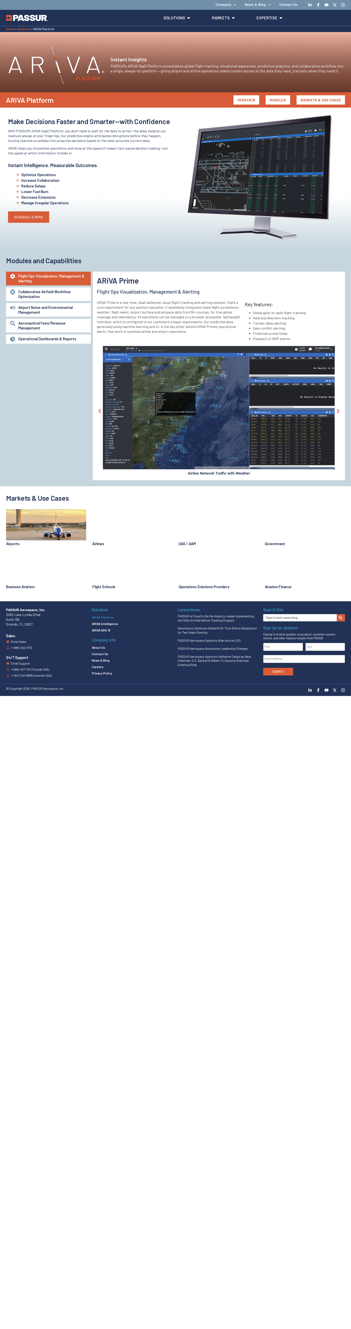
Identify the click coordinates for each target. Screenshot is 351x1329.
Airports (12, 543)
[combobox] (300, 617)
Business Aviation (20, 586)
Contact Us (288, 4)
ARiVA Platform (103, 617)
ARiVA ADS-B (101, 630)
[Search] (341, 617)
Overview (246, 100)
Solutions (23, 29)
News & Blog (258, 4)
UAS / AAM (187, 543)
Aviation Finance (278, 586)
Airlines (98, 543)
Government (275, 543)
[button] (100, 411)
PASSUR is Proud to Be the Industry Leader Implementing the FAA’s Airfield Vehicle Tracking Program (216, 618)
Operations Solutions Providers (204, 586)
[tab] (48, 278)
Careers (97, 667)
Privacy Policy (102, 673)
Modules (278, 100)
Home (10, 29)
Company (226, 4)
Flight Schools (103, 586)
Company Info (104, 639)
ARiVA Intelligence (105, 624)
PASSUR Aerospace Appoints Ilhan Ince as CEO (209, 640)
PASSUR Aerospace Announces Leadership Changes (213, 648)
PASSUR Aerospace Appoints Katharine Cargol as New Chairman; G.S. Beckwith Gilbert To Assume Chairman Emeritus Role (214, 661)
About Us (98, 647)
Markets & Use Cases (321, 100)
